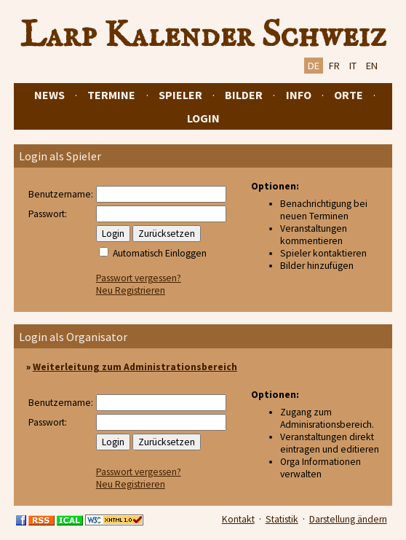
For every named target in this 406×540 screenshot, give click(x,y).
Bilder (244, 94)
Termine (111, 94)
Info (298, 94)
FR (334, 65)
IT (353, 65)
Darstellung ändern (348, 519)
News (49, 94)
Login (203, 118)
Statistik (282, 519)
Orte (348, 94)
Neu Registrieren (130, 290)
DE (313, 65)
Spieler (180, 94)
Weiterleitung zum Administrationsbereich (135, 367)
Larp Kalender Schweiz (203, 35)
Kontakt (238, 519)
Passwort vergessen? (138, 278)
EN (372, 65)
